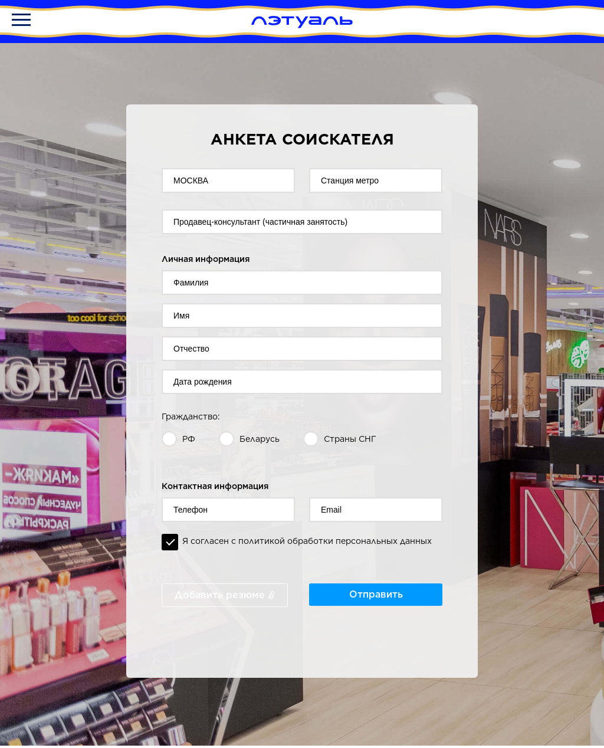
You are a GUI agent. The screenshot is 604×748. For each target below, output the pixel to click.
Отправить (376, 594)
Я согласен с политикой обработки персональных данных (307, 541)
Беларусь (259, 439)
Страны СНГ (350, 439)
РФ (188, 439)
